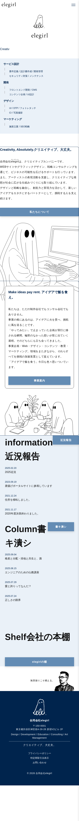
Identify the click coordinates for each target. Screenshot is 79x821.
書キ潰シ (61, 526)
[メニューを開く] (73, 5)
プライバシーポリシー (39, 753)
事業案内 (39, 380)
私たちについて (39, 212)
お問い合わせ (39, 762)
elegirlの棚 (39, 661)
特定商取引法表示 (39, 758)
